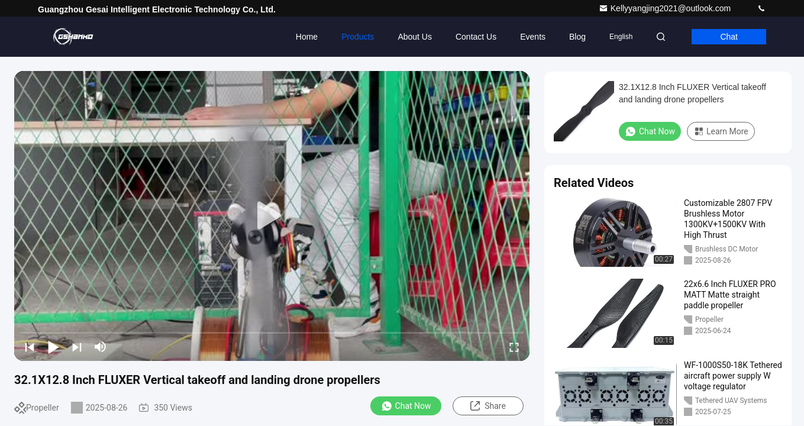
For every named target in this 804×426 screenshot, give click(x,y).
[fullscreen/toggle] (514, 347)
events (532, 36)
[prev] (29, 347)
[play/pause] (53, 347)
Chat (729, 36)
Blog (577, 36)
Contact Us (476, 36)
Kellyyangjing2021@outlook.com (666, 8)
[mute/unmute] (100, 347)
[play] (272, 216)
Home (307, 36)
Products (357, 36)
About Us (415, 36)
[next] (77, 347)
